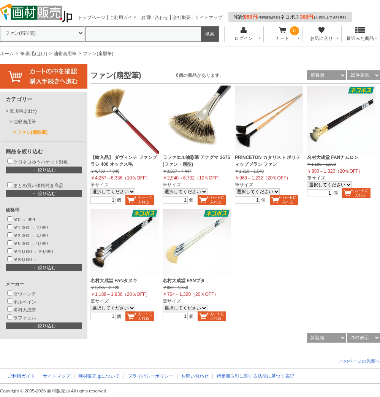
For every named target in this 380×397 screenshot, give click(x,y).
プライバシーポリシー (150, 376)
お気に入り (321, 34)
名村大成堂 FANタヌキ (113, 280)
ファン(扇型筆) (32, 132)
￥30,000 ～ (26, 259)
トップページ (91, 17)
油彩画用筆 (65, 53)
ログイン (243, 34)
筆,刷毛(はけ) (33, 53)
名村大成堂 (24, 310)
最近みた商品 (360, 34)
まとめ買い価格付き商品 (38, 185)
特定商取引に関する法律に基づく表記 (255, 376)
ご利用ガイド (123, 17)
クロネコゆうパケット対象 (40, 162)
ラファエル (24, 318)
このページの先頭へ (359, 361)
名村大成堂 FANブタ (184, 280)
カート (282, 34)
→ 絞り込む (43, 170)
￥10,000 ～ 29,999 (33, 251)
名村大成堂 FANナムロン (332, 157)
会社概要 (182, 17)
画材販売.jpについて (99, 376)
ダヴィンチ (24, 294)
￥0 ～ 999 (24, 219)
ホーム (7, 53)
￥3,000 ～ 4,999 (30, 235)
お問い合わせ (154, 17)
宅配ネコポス (290, 17)
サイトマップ (208, 17)
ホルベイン (24, 302)
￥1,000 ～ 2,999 (30, 227)
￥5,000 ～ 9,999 (30, 243)
